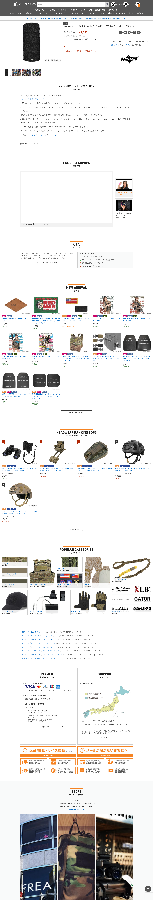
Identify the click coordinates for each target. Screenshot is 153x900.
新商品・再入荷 (40, 10)
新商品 (52, 10)
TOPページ (25, 632)
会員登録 (113, 44)
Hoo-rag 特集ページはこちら (32, 99)
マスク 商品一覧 (47, 647)
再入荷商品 (62, 10)
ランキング (73, 10)
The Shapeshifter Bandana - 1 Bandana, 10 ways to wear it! (124, 209)
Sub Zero (52, 135)
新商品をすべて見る (76, 412)
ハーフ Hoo (41, 135)
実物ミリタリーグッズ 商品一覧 (52, 655)
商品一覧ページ (36, 632)
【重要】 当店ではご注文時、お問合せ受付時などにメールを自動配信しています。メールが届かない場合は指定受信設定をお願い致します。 (76, 18)
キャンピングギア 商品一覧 (51, 651)
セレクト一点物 (86, 10)
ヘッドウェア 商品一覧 (50, 658)
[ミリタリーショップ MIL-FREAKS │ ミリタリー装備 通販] (24, 4)
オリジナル (30, 135)
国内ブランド (113, 10)
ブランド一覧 (35, 636)
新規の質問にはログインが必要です (48, 262)
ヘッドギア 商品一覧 (49, 643)
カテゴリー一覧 (36, 639)
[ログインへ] (129, 4)
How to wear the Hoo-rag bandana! (124, 187)
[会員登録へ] (116, 4)
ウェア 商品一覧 (47, 639)
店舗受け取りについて (77, 809)
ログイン (127, 44)
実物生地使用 (100, 10)
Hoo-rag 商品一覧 (46, 636)
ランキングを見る (76, 530)
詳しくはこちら (48, 727)
